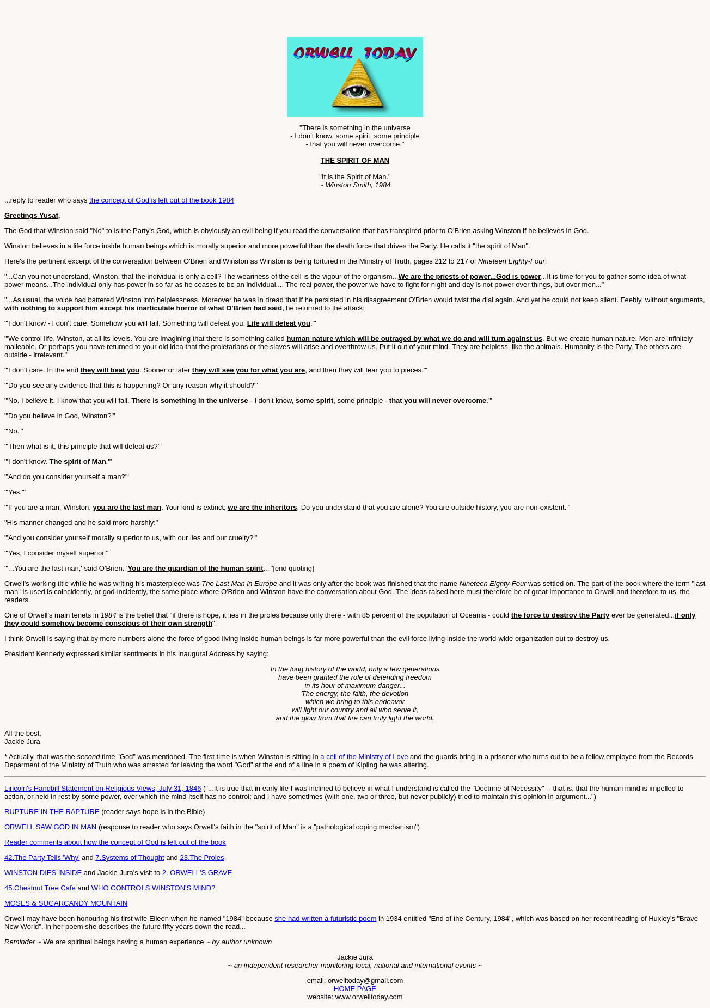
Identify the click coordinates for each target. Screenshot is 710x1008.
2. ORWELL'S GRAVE (197, 873)
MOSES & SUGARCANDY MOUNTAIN (65, 903)
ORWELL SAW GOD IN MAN (50, 827)
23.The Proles (202, 857)
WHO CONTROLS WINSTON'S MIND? (153, 888)
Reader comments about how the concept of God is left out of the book (115, 842)
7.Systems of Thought (129, 857)
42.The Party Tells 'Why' (41, 857)
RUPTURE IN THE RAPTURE (52, 812)
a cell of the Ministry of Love (364, 757)
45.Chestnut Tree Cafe (40, 888)
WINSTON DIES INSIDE (43, 873)
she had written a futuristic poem (325, 918)
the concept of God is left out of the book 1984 (161, 200)
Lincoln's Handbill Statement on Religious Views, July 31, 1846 (102, 788)
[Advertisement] (131, 20)
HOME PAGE (355, 989)
